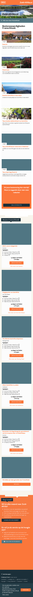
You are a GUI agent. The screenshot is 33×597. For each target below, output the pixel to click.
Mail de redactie (16, 205)
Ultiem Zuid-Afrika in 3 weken (10, 385)
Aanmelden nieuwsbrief (11, 520)
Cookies (25, 581)
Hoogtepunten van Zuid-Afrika (10, 292)
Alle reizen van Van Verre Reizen (16, 312)
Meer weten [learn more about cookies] (5, 594)
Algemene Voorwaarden (21, 579)
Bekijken (16, 484)
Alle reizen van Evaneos (16, 266)
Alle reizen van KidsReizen (16, 405)
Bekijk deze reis (16, 263)
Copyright (3, 581)
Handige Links (11, 579)
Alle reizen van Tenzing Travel (16, 359)
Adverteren (3, 579)
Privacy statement (11, 581)
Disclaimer (19, 581)
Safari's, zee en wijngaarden (9, 246)
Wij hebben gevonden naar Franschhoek (15, 480)
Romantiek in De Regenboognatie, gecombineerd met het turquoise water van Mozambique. (15, 432)
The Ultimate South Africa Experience (12, 339)
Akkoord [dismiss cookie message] (25, 590)
